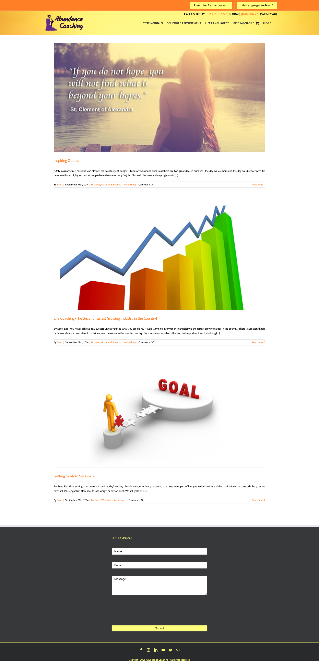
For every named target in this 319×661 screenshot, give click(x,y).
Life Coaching (129, 184)
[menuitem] (153, 23)
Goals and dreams (110, 184)
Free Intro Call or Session (211, 5)
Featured (95, 184)
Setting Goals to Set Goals (74, 476)
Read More (257, 184)
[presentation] (143, 616)
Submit (159, 628)
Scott (59, 184)
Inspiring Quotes (66, 160)
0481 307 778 (250, 14)
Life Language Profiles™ (257, 5)
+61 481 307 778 (217, 14)
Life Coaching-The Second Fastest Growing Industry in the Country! (105, 318)
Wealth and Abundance (113, 500)
